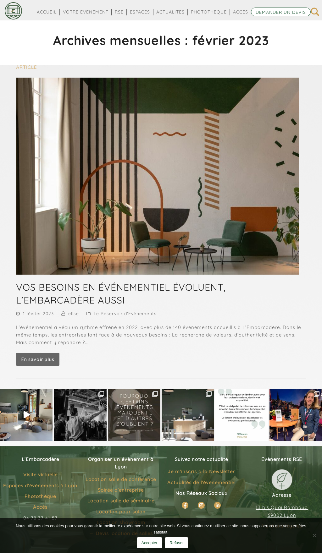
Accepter (150, 542)
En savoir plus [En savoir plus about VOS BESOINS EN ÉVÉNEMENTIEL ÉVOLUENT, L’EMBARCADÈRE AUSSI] (37, 359)
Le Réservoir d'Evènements (125, 313)
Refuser (176, 542)
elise (73, 313)
